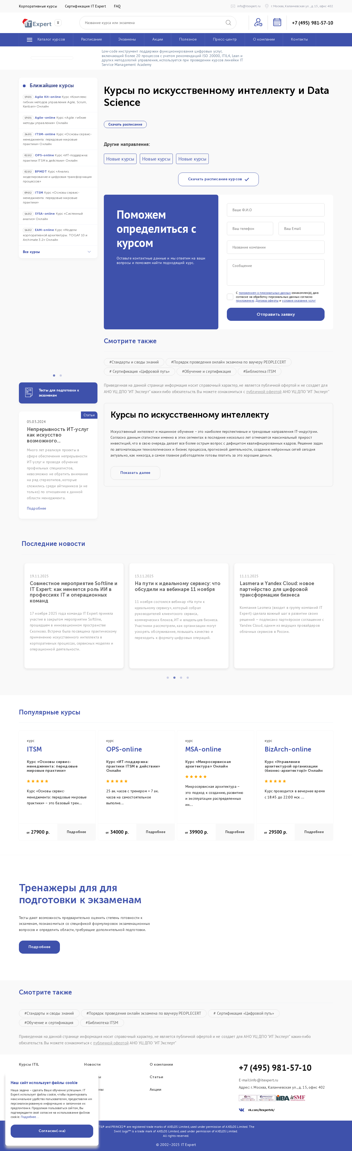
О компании (161, 1064)
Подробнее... (30, 1117)
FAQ (117, 6)
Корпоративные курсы (38, 6)
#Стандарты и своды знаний (134, 362)
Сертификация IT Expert (85, 6)
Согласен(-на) (52, 1131)
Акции (156, 1090)
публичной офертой (263, 391)
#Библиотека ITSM (259, 371)
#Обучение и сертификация (206, 371)
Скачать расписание (125, 124)
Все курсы (57, 251)
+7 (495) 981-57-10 (312, 23)
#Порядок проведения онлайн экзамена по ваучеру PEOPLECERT (228, 362)
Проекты (92, 1077)
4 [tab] (189, 679)
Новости (92, 1064)
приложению (245, 300)
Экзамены (94, 1090)
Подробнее (76, 832)
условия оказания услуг (299, 300)
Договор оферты (267, 300)
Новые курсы (120, 159)
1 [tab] (55, 377)
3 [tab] (182, 679)
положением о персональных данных (265, 293)
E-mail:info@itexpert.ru (258, 1080)
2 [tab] (62, 377)
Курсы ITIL (29, 1064)
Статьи (156, 1077)
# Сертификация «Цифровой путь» (139, 371)
